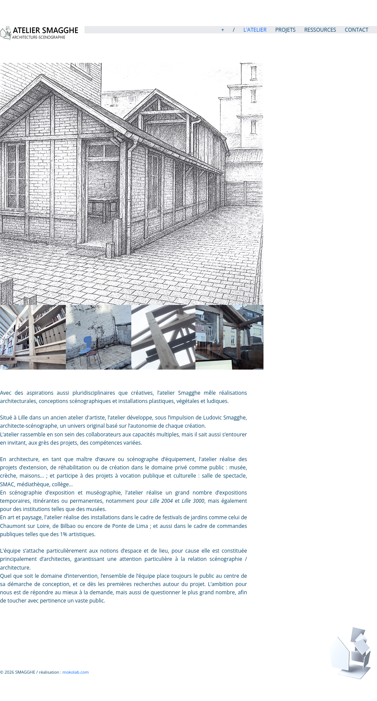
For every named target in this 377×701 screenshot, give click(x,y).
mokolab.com (75, 672)
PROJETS (285, 29)
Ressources (320, 29)
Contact (356, 29)
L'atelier (255, 29)
